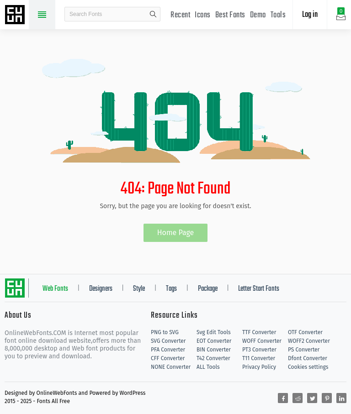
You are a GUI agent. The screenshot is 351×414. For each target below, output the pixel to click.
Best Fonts (230, 15)
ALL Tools (208, 367)
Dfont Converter (307, 358)
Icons (203, 15)
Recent (180, 15)
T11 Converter (258, 358)
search (153, 14)
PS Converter (303, 349)
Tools (278, 15)
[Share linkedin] (341, 398)
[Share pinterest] (327, 398)
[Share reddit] (297, 398)
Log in (310, 14)
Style (139, 289)
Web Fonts (55, 289)
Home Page (175, 232)
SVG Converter (168, 341)
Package (208, 289)
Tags (171, 289)
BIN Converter (214, 349)
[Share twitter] (312, 398)
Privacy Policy (259, 367)
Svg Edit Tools (214, 332)
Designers (100, 289)
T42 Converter (213, 358)
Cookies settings (308, 367)
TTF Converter (259, 332)
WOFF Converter (262, 341)
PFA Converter (168, 349)
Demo (258, 15)
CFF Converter (168, 358)
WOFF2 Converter (309, 341)
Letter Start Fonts (258, 289)
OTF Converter (305, 332)
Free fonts (16, 15)
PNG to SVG (165, 332)
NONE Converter (171, 367)
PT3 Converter (259, 349)
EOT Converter (214, 341)
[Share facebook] (283, 398)
